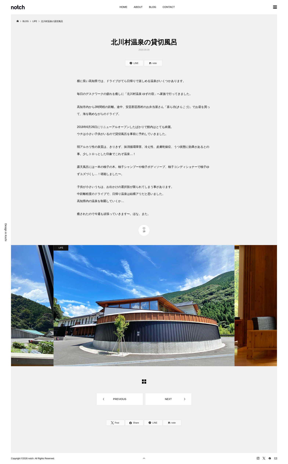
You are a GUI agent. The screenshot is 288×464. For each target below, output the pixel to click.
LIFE (61, 248)
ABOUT (138, 7)
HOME (123, 7)
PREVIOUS (119, 399)
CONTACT (169, 7)
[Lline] (134, 63)
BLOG (152, 7)
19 (144, 231)
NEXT (168, 399)
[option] (144, 305)
